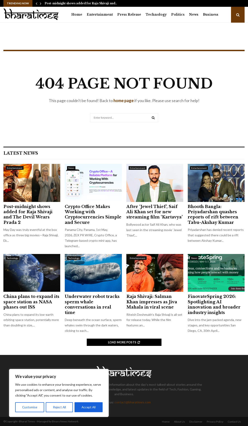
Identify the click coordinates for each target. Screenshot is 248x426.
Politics (178, 14)
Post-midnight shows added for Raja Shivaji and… (81, 3)
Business (210, 14)
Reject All (59, 407)
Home (76, 14)
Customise (29, 407)
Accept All (88, 407)
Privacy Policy (215, 421)
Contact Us (234, 421)
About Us (179, 421)
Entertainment (100, 14)
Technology (156, 14)
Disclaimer (195, 421)
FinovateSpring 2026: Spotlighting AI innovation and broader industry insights (214, 304)
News (193, 14)
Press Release (129, 14)
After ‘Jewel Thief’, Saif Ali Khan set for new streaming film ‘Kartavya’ (154, 212)
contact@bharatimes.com (133, 402)
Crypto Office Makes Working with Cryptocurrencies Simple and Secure (93, 214)
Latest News (20, 153)
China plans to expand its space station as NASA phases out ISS (31, 302)
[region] (59, 393)
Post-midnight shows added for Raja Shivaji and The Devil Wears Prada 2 (28, 214)
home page (123, 100)
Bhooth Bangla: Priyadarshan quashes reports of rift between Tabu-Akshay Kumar (213, 214)
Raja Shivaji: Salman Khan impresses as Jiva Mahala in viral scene (151, 302)
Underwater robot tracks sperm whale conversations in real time (92, 304)
